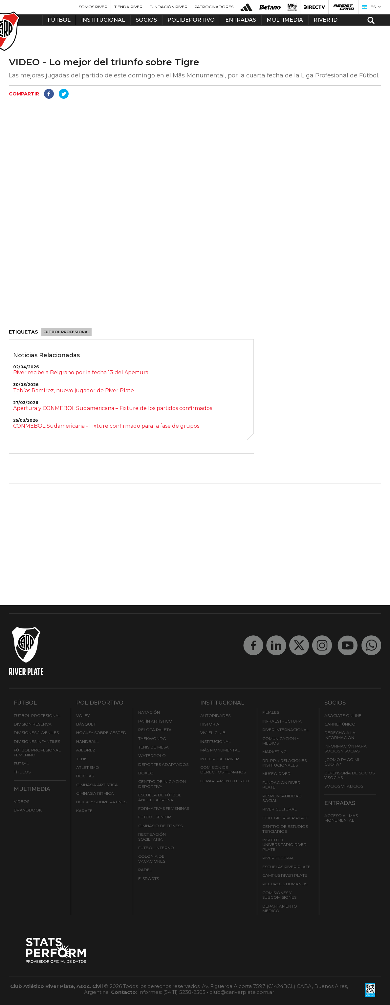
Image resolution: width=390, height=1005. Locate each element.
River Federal (278, 857)
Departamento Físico (224, 780)
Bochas (85, 775)
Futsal (21, 763)
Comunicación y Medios (280, 741)
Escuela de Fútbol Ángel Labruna (159, 797)
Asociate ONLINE (342, 715)
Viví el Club (213, 732)
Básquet (86, 724)
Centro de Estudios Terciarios (285, 828)
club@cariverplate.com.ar (241, 992)
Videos (21, 801)
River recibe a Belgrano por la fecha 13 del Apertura (80, 372)
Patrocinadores (213, 6)
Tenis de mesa (153, 747)
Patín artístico (155, 721)
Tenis (81, 758)
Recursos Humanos (284, 883)
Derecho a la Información (340, 735)
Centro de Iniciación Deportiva (162, 784)
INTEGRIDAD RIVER (219, 758)
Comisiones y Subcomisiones (279, 895)
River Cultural (279, 809)
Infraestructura (282, 721)
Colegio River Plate (285, 817)
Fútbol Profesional (66, 332)
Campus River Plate (284, 875)
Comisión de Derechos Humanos (223, 769)
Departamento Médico (279, 908)
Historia (209, 724)
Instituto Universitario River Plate (284, 844)
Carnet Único (340, 724)
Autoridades (215, 715)
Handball (87, 741)
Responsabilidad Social (282, 798)
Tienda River (128, 6)
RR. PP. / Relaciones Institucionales (284, 763)
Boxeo (146, 772)
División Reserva (33, 724)
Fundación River (168, 6)
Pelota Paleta (155, 729)
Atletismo (87, 767)
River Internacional (285, 729)
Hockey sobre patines (101, 801)
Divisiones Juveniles (36, 732)
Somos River (93, 6)
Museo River (276, 773)
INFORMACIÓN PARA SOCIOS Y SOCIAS (345, 748)
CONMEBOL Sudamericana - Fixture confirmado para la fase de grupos (106, 426)
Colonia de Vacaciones (151, 858)
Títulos (22, 771)
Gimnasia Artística (97, 784)
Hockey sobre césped (101, 732)
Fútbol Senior (154, 816)
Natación (149, 712)
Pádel (145, 869)
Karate (84, 810)
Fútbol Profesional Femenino (37, 752)
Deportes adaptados (163, 764)
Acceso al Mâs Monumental (341, 818)
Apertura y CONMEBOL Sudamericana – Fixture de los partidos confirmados (112, 408)
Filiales (270, 712)
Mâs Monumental (220, 750)
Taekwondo (152, 738)
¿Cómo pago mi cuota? (341, 762)
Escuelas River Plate (286, 866)
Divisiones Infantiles (37, 741)
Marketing (274, 751)
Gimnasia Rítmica (95, 793)
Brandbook (28, 810)
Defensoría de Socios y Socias (349, 775)
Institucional (215, 741)
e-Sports (148, 878)
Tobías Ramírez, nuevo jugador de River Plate (73, 390)
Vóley (83, 715)
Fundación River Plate (281, 785)
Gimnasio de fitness (160, 825)
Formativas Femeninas (163, 808)
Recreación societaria (152, 836)
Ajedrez (85, 750)
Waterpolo (152, 755)
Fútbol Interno (156, 847)
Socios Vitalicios (343, 786)
